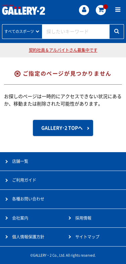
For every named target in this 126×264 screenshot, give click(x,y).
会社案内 (20, 218)
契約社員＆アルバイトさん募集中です (63, 50)
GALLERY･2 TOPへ (62, 128)
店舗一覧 (20, 161)
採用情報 (83, 218)
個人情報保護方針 (28, 237)
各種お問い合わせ (28, 199)
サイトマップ (87, 237)
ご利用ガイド (24, 180)
